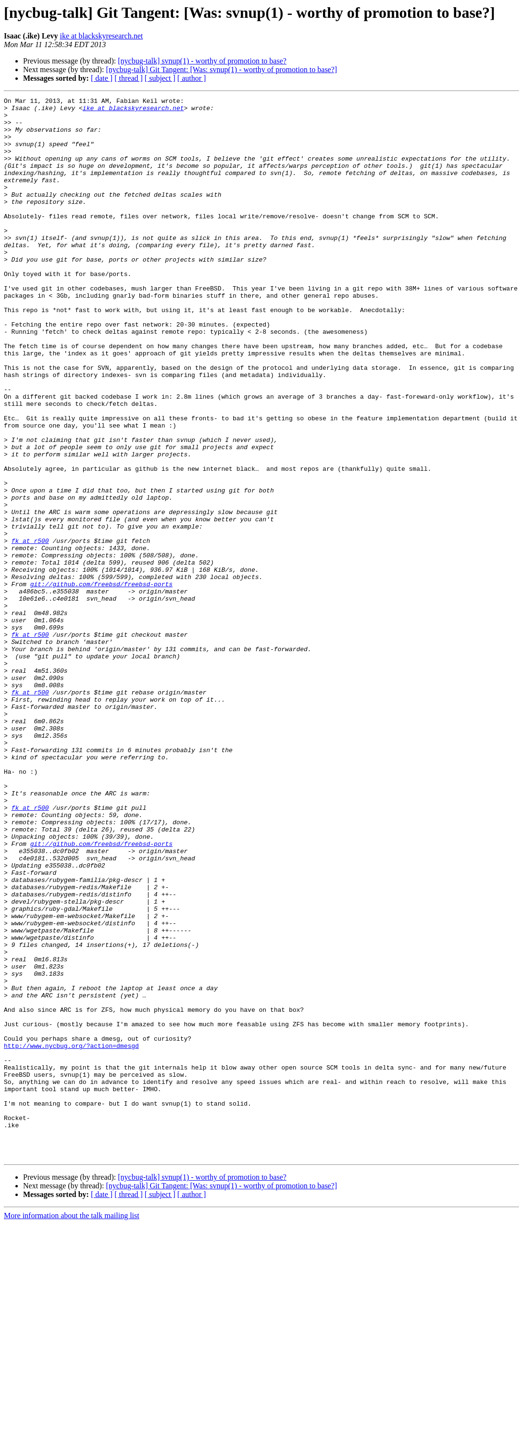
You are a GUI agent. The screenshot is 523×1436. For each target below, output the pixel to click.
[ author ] (191, 78)
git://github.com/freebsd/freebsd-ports (101, 682)
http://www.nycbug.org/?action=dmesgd (71, 1236)
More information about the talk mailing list (71, 1427)
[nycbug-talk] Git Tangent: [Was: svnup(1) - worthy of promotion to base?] (221, 69)
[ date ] (101, 78)
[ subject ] (160, 78)
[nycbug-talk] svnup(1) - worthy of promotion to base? (202, 61)
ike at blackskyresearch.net (101, 36)
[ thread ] (128, 78)
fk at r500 (30, 630)
